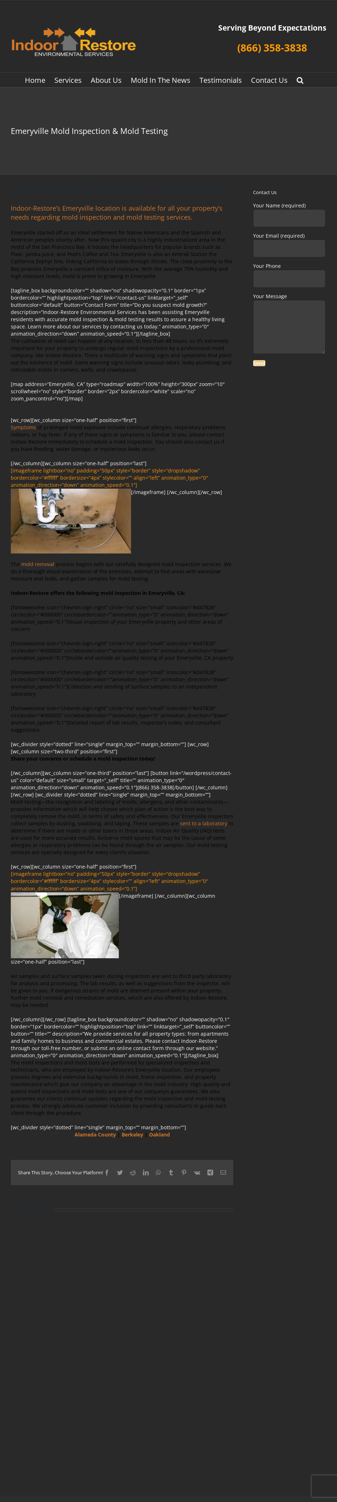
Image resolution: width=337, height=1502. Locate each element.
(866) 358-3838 (272, 47)
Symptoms (23, 427)
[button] (300, 80)
